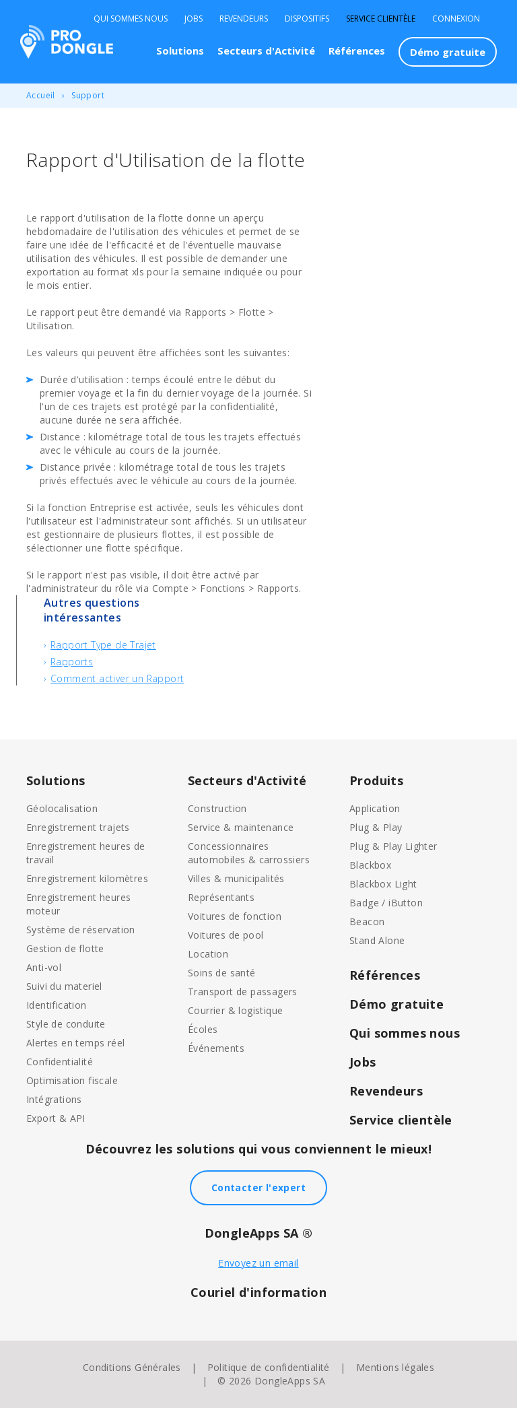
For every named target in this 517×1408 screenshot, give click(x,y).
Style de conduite (66, 1023)
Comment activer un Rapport (117, 678)
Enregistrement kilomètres (87, 878)
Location (208, 953)
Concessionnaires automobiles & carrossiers (249, 853)
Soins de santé (222, 972)
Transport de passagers (243, 991)
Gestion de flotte (65, 948)
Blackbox (370, 865)
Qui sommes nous (131, 18)
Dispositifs (307, 18)
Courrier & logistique (235, 1010)
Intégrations (54, 1099)
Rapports (71, 661)
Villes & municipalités (236, 878)
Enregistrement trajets (78, 827)
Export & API (55, 1118)
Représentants (221, 897)
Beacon (366, 921)
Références (357, 50)
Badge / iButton (386, 902)
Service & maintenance (241, 827)
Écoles (202, 1029)
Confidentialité (59, 1061)
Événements (216, 1048)
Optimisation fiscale (72, 1080)
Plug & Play (375, 827)
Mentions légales (395, 1367)
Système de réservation (80, 929)
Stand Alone (377, 940)
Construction (217, 808)
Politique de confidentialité (268, 1367)
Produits (376, 780)
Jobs (193, 18)
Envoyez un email (258, 1262)
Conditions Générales (132, 1367)
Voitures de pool (225, 935)
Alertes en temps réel (75, 1042)
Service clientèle (380, 18)
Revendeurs (243, 18)
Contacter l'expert (258, 1187)
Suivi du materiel (64, 986)
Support (87, 95)
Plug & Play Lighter (393, 846)
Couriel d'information (258, 1292)
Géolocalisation (62, 808)
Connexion (456, 18)
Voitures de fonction (234, 916)
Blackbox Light (383, 883)
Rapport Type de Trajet (103, 644)
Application (374, 808)
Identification (56, 1005)
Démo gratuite (447, 52)
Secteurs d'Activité (266, 50)
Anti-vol (43, 967)
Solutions (180, 50)
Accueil (40, 95)
